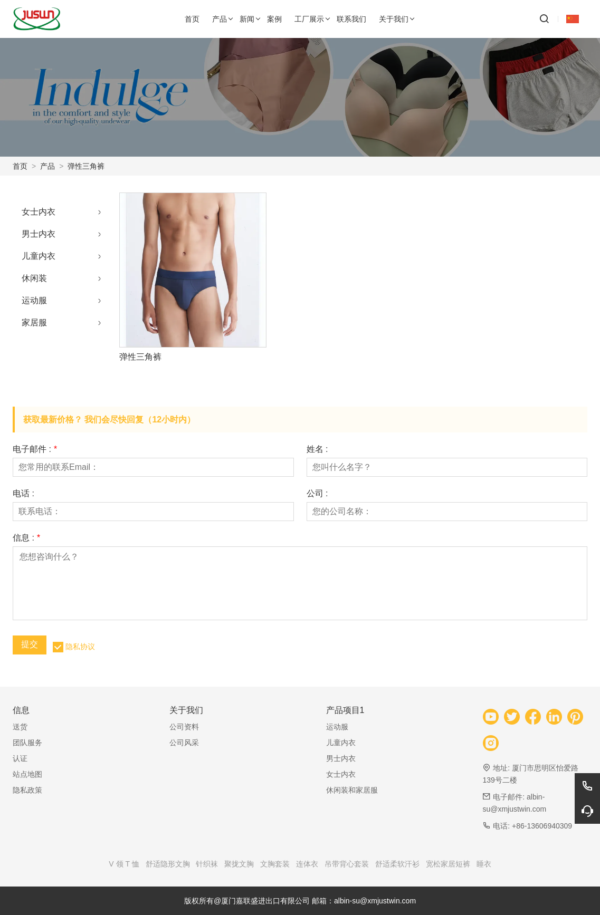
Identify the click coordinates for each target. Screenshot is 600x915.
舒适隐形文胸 (168, 864)
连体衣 (307, 864)
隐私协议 (80, 646)
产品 (47, 166)
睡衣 (484, 864)
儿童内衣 (38, 256)
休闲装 (34, 278)
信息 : (26, 538)
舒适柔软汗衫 (397, 864)
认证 (20, 758)
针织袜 (207, 864)
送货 (20, 727)
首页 (20, 166)
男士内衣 (38, 233)
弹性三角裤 (86, 166)
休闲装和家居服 (352, 790)
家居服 (34, 322)
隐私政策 (27, 790)
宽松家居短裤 (448, 864)
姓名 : (317, 449)
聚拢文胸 (239, 864)
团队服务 (27, 742)
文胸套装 (275, 864)
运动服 (34, 300)
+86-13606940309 (542, 826)
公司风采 (184, 742)
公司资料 (184, 727)
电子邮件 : (35, 449)
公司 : (317, 493)
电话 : (23, 493)
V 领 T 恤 (124, 864)
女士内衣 (38, 211)
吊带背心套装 (347, 864)
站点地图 (27, 774)
